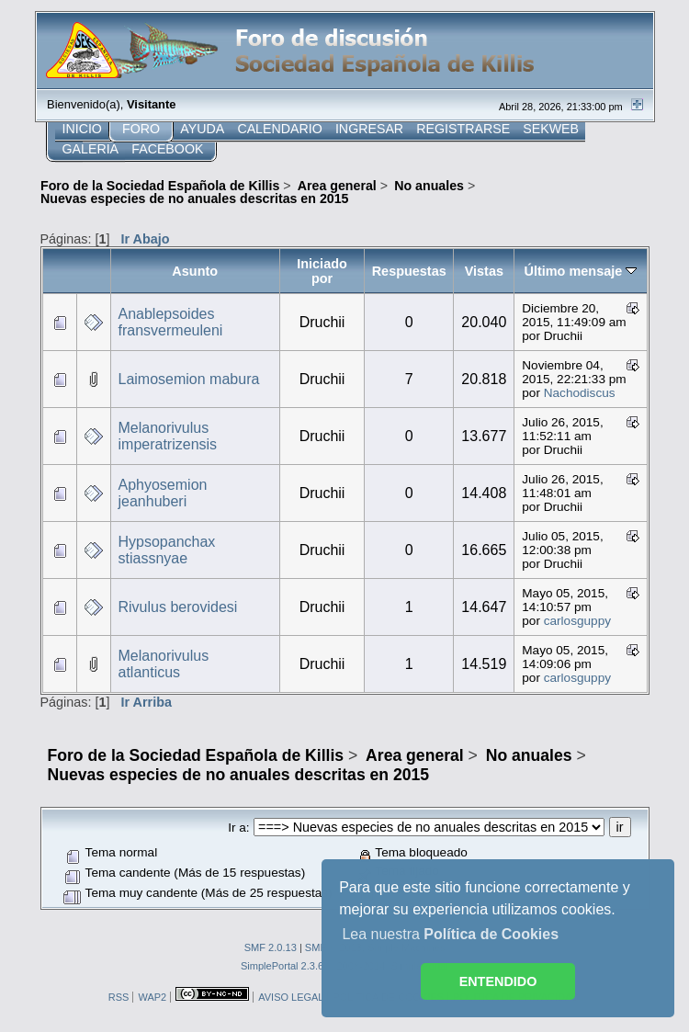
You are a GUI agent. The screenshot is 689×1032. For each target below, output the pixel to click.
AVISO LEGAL (290, 997)
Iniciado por (322, 271)
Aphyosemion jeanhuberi (163, 493)
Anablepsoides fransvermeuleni (171, 322)
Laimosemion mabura (189, 379)
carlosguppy (577, 621)
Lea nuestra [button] (450, 934)
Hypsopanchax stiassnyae (167, 550)
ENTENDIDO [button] (498, 981)
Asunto (195, 271)
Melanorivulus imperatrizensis (168, 436)
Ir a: (238, 827)
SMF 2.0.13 (270, 947)
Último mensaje (581, 271)
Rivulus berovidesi (178, 607)
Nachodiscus (580, 393)
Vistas (484, 271)
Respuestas (409, 271)
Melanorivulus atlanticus (164, 664)
